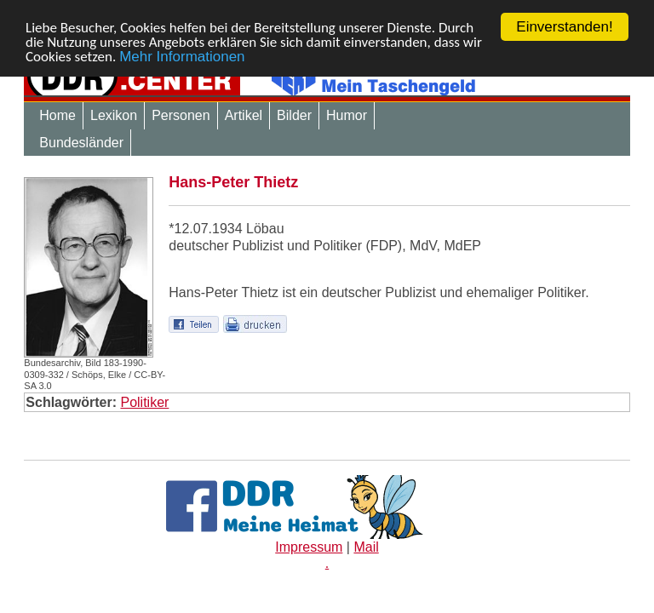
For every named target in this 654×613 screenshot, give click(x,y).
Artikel (243, 115)
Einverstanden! (564, 27)
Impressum (308, 547)
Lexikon (113, 115)
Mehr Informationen (181, 56)
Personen (181, 115)
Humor (346, 115)
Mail (365, 547)
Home (57, 115)
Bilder (294, 115)
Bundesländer (81, 142)
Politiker (144, 402)
